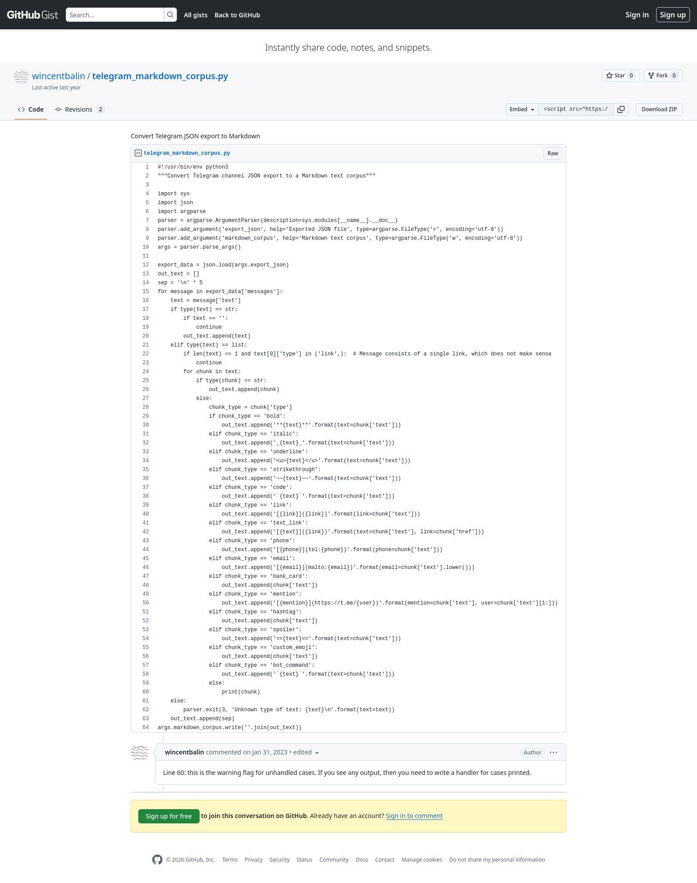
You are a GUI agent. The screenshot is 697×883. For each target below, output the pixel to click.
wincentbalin (58, 76)
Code (31, 109)
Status (304, 859)
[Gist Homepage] (33, 14)
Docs (362, 859)
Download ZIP (659, 109)
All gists (196, 15)
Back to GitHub (237, 15)
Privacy (254, 859)
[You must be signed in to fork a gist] (663, 75)
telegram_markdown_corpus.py (160, 76)
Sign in (637, 15)
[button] (621, 109)
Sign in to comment (414, 815)
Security (280, 859)
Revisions (80, 109)
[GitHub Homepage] (157, 859)
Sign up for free (169, 816)
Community (334, 859)
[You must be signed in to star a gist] (621, 75)
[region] (348, 448)
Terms (230, 859)
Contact (384, 859)
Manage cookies (421, 859)
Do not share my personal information (497, 859)
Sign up (673, 15)
